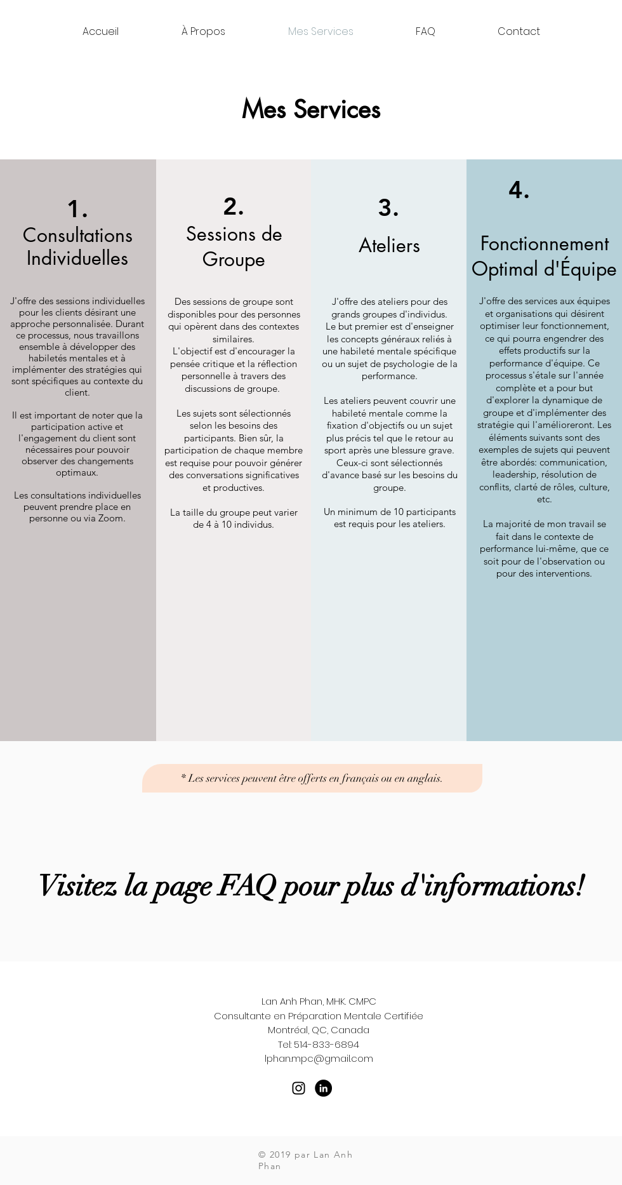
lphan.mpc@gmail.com (319, 1058)
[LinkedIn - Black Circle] (323, 1088)
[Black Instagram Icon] (298, 1088)
